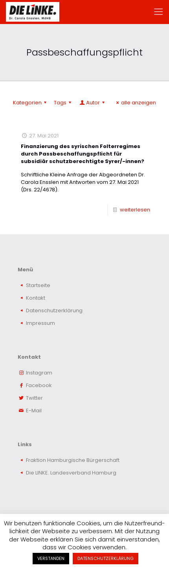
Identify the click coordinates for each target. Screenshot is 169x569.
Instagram (39, 372)
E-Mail (34, 410)
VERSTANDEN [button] (50, 558)
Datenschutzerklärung (54, 310)
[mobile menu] (158, 12)
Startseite (38, 285)
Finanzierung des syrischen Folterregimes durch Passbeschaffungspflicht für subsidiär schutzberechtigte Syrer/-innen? (82, 154)
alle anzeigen (135, 102)
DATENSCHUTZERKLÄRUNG (105, 558)
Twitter (34, 398)
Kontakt (35, 298)
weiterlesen (135, 209)
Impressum (40, 323)
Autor (93, 102)
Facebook (39, 385)
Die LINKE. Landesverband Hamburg (71, 472)
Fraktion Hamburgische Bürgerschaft (72, 460)
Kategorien (31, 102)
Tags (63, 102)
